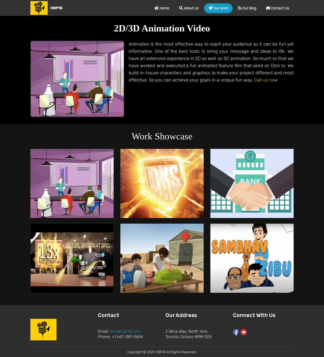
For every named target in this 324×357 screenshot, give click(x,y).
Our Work (218, 8)
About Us (189, 8)
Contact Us (277, 8)
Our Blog (247, 8)
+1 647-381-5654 (127, 337)
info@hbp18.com (125, 331)
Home (161, 8)
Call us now (266, 80)
